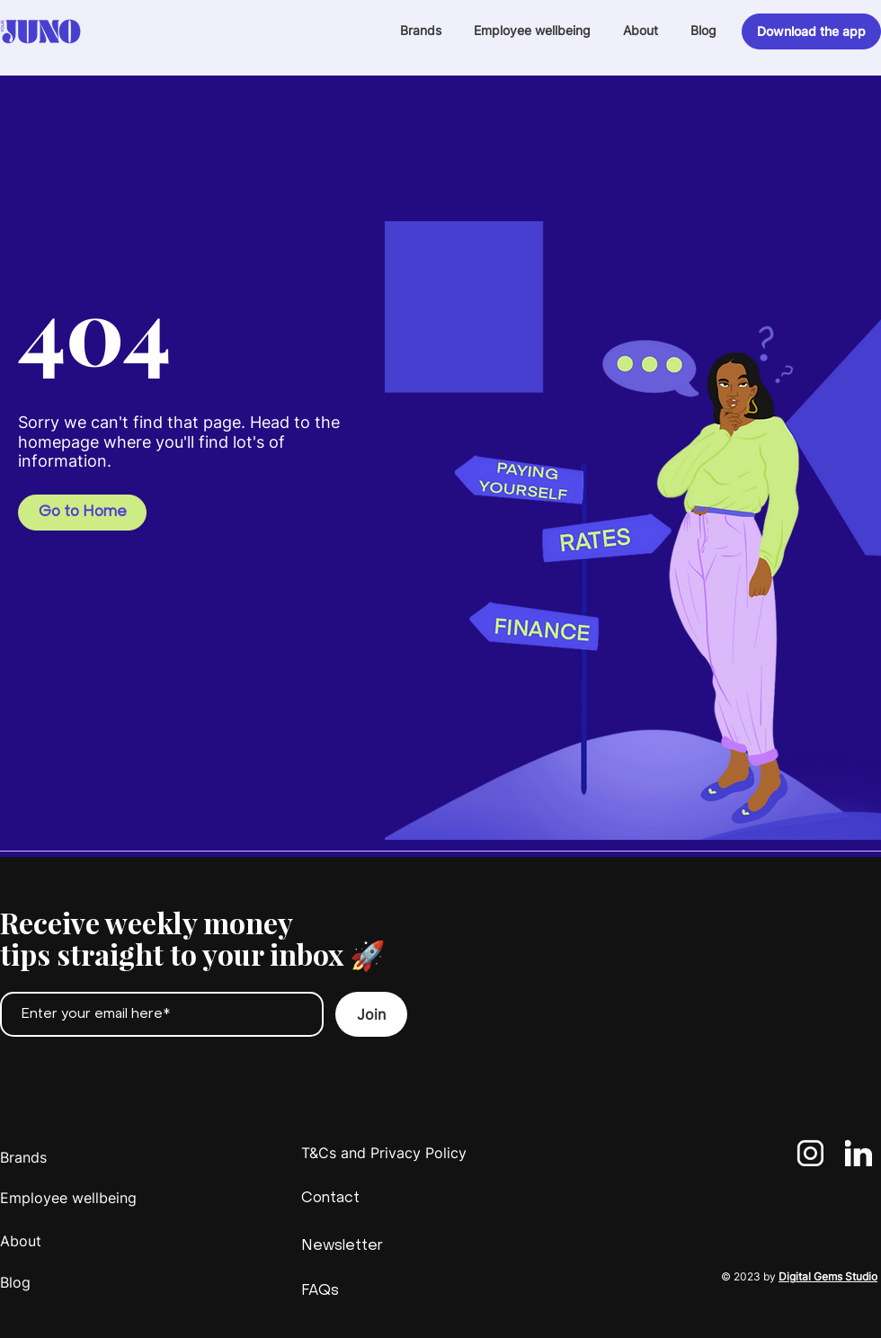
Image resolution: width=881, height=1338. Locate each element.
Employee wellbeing (68, 1198)
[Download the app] (811, 31)
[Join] (371, 1014)
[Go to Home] (82, 513)
